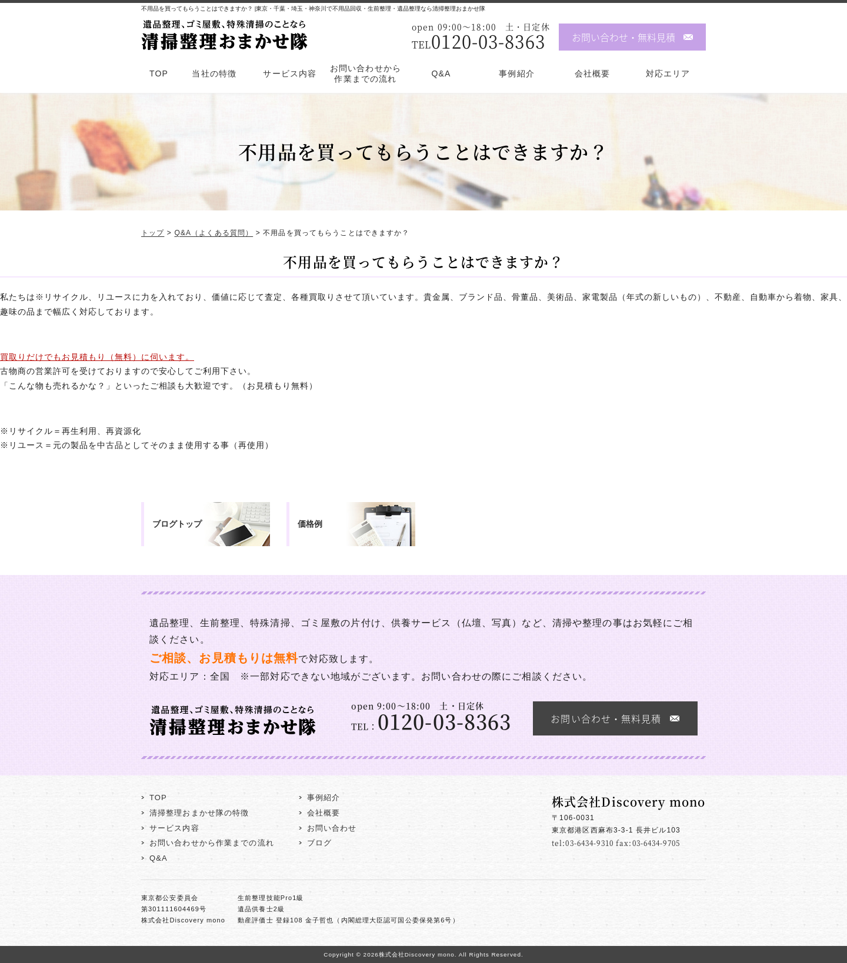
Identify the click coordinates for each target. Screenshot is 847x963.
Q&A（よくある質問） (213, 233)
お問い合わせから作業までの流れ (365, 73)
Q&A (441, 73)
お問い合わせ (332, 828)
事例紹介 (516, 73)
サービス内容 (289, 73)
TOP (158, 73)
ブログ (319, 842)
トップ (152, 233)
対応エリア (668, 73)
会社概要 (592, 73)
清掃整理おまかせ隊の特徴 (199, 812)
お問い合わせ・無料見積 (623, 37)
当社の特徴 (214, 73)
